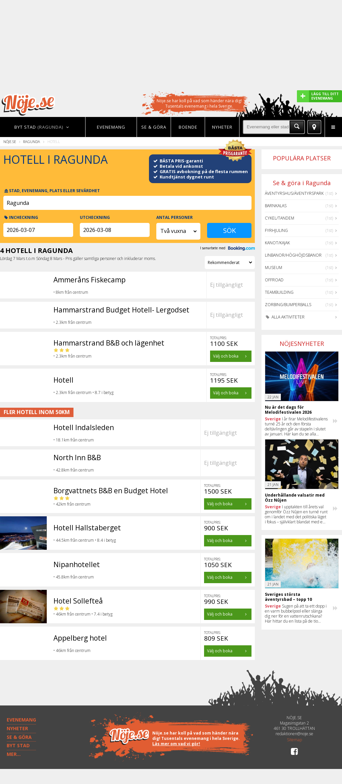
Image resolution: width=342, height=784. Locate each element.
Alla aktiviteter (285, 317)
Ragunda (31, 141)
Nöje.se (9, 141)
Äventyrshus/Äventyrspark (294, 193)
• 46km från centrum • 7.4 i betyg (83, 611)
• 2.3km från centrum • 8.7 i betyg (83, 392)
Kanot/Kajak (277, 243)
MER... (14, 754)
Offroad (274, 280)
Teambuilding (279, 292)
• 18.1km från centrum (73, 440)
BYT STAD (18, 745)
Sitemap (294, 740)
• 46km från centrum (72, 650)
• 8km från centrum (70, 292)
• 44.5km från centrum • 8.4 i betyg (84, 540)
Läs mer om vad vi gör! (176, 744)
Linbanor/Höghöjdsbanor (293, 255)
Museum (273, 267)
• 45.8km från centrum (73, 577)
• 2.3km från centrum (72, 322)
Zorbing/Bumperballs (288, 304)
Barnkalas (276, 206)
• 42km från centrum (72, 501)
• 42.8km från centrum (73, 470)
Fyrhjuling (276, 230)
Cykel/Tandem (279, 218)
